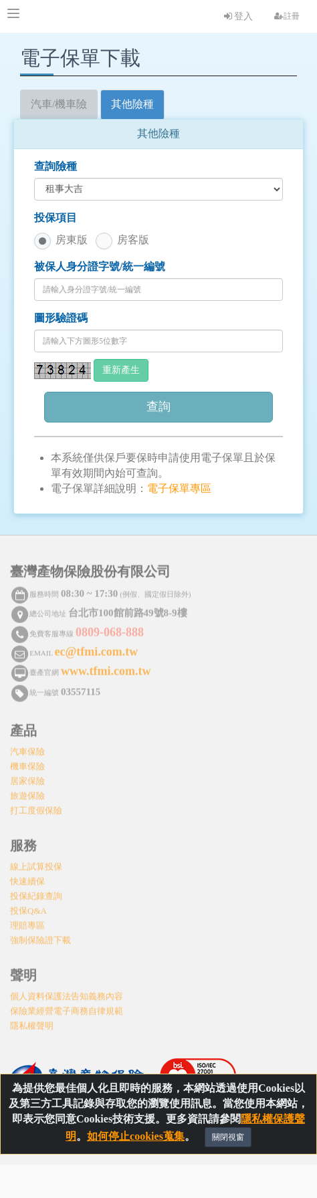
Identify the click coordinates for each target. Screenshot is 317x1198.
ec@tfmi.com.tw (96, 647)
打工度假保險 (36, 807)
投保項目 (55, 217)
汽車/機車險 (59, 104)
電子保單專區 (179, 488)
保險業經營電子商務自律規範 (66, 1007)
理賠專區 (27, 922)
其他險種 (132, 104)
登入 (238, 16)
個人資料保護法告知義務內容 (66, 992)
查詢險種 (55, 166)
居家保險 (27, 777)
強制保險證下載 (40, 936)
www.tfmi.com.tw (105, 667)
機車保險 (27, 762)
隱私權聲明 (32, 1022)
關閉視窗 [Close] (228, 1138)
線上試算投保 (36, 863)
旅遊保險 (27, 792)
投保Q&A (28, 907)
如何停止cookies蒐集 (136, 1137)
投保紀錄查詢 (36, 892)
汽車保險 (27, 748)
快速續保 (27, 877)
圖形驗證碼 (61, 318)
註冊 (287, 16)
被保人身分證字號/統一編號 (99, 266)
